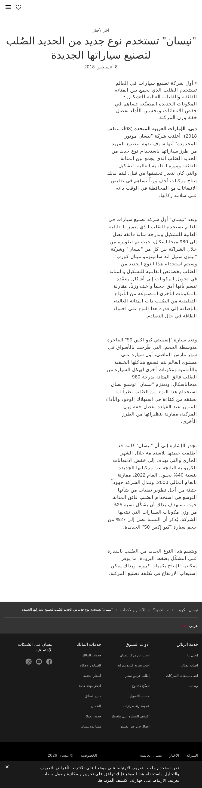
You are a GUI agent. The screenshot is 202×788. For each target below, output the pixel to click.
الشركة (192, 755)
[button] (8, 7)
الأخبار (174, 755)
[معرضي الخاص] (19, 7)
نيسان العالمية (151, 755)
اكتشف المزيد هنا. (112, 780)
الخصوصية (89, 755)
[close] (7, 767)
